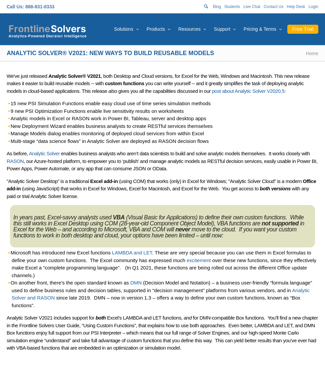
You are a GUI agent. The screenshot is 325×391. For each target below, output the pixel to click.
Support (222, 29)
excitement (199, 260)
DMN (136, 282)
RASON (15, 161)
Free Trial (302, 29)
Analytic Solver (44, 153)
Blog (217, 6)
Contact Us (273, 6)
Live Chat (251, 6)
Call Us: (15, 6)
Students (232, 6)
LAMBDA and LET (132, 252)
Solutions (123, 29)
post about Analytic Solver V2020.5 (248, 91)
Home (312, 53)
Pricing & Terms (260, 29)
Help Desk (296, 6)
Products (156, 29)
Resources (189, 29)
